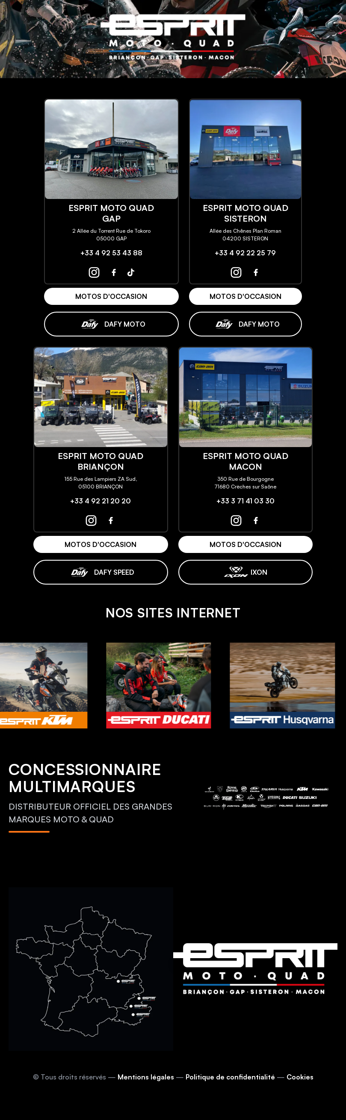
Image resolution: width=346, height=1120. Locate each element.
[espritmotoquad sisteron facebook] (256, 272)
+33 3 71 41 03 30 (245, 501)
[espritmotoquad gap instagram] (94, 272)
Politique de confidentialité (230, 1077)
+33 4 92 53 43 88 (111, 253)
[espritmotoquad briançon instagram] (91, 520)
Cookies (300, 1077)
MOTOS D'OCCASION (111, 296)
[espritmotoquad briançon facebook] (111, 520)
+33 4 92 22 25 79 (245, 253)
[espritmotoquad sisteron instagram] (236, 272)
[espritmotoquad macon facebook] (256, 520)
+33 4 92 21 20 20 (100, 501)
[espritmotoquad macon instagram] (236, 520)
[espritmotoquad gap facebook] (114, 272)
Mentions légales (146, 1077)
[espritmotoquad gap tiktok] (131, 272)
